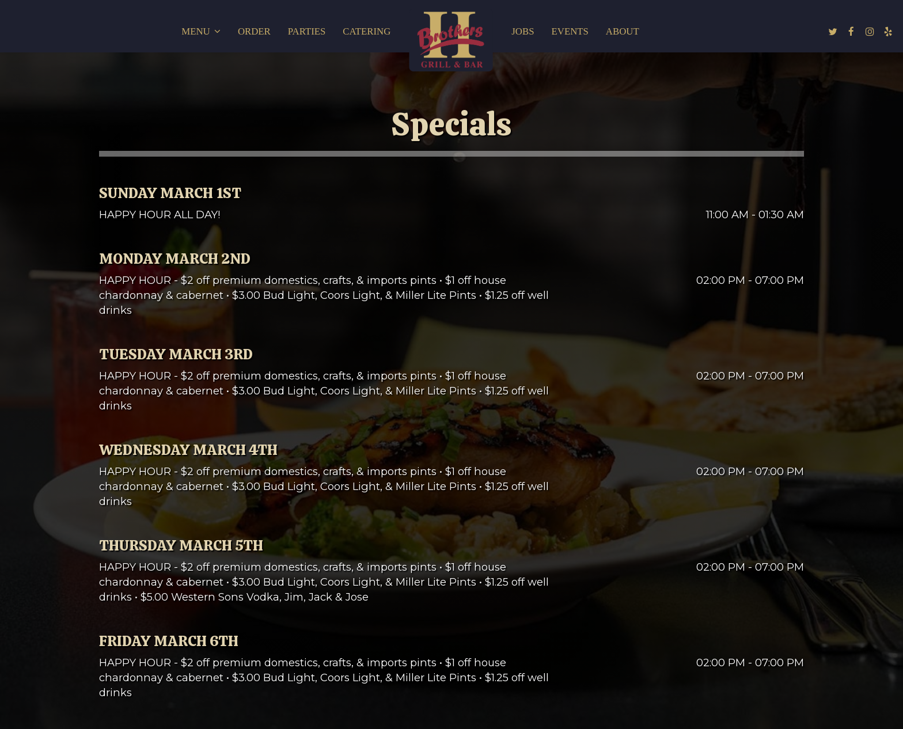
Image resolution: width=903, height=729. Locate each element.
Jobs (522, 31)
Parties (307, 31)
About (622, 31)
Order (254, 31)
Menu (201, 31)
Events (570, 31)
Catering (366, 31)
